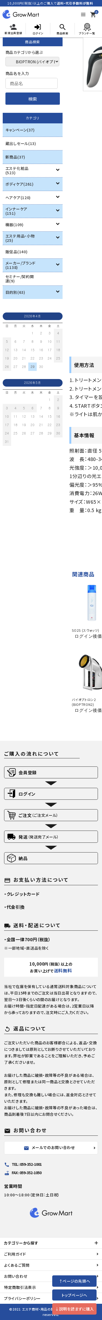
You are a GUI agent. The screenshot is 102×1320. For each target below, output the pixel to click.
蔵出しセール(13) (20, 143)
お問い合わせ (15, 1276)
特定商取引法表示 (20, 1287)
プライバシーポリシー (22, 1298)
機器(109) (14, 224)
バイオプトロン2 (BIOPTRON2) (84, 702)
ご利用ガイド (15, 1254)
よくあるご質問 (17, 1265)
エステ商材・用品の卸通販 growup (49, 1309)
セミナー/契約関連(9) (19, 279)
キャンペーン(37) (20, 130)
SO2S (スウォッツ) (85, 630)
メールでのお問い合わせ (49, 1148)
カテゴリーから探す (21, 1243)
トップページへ (74, 1295)
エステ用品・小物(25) (20, 238)
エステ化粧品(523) (17, 170)
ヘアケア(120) (18, 197)
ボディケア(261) (19, 184)
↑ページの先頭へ (74, 1281)
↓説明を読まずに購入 (74, 1309)
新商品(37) (15, 157)
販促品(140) (16, 251)
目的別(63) (15, 292)
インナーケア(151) (16, 211)
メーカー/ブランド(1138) (20, 265)
